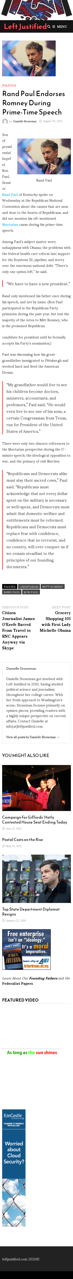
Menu (59, 26)
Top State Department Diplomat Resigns (31, 911)
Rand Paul (10, 194)
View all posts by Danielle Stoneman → (33, 736)
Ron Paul (31, 592)
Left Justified (25, 26)
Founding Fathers (43, 978)
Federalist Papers (17, 983)
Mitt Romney (52, 586)
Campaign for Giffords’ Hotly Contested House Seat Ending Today (34, 819)
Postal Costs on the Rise (22, 839)
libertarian (10, 224)
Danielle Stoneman (24, 121)
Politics (9, 85)
